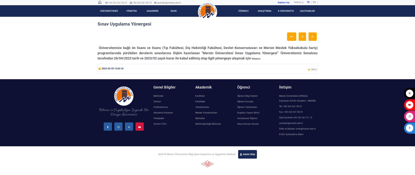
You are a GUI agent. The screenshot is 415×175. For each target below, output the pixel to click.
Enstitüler (200, 96)
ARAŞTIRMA (264, 11)
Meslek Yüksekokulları (206, 112)
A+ (291, 36)
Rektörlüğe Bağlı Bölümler (208, 124)
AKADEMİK (152, 11)
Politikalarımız (160, 107)
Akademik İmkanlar (163, 112)
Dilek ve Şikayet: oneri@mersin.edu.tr (297, 128)
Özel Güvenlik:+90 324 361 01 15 (295, 117)
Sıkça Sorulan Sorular (248, 124)
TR (308, 2)
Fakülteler (200, 101)
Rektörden (158, 96)
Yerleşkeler (158, 118)
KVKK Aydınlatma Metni (291, 134)
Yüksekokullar (202, 107)
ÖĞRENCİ (243, 11)
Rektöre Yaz (284, 2)
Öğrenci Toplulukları (247, 107)
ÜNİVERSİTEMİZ (109, 11)
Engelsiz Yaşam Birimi (248, 112)
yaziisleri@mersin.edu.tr (169, 2)
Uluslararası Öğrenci (247, 118)
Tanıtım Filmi (160, 124)
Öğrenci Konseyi (245, 101)
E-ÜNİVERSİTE (286, 11)
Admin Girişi (249, 154)
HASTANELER (307, 11)
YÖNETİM (131, 11)
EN (314, 2)
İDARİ (174, 11)
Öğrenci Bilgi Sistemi (247, 96)
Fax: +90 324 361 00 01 (291, 112)
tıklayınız (256, 58)
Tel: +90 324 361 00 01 (290, 106)
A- (312, 36)
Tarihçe (157, 101)
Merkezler (200, 118)
